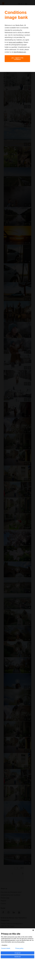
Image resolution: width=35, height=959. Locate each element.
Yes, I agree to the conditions (17, 58)
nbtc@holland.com (20, 52)
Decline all (18, 956)
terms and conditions (16, 42)
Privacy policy (19, 948)
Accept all (17, 953)
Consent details (5, 948)
